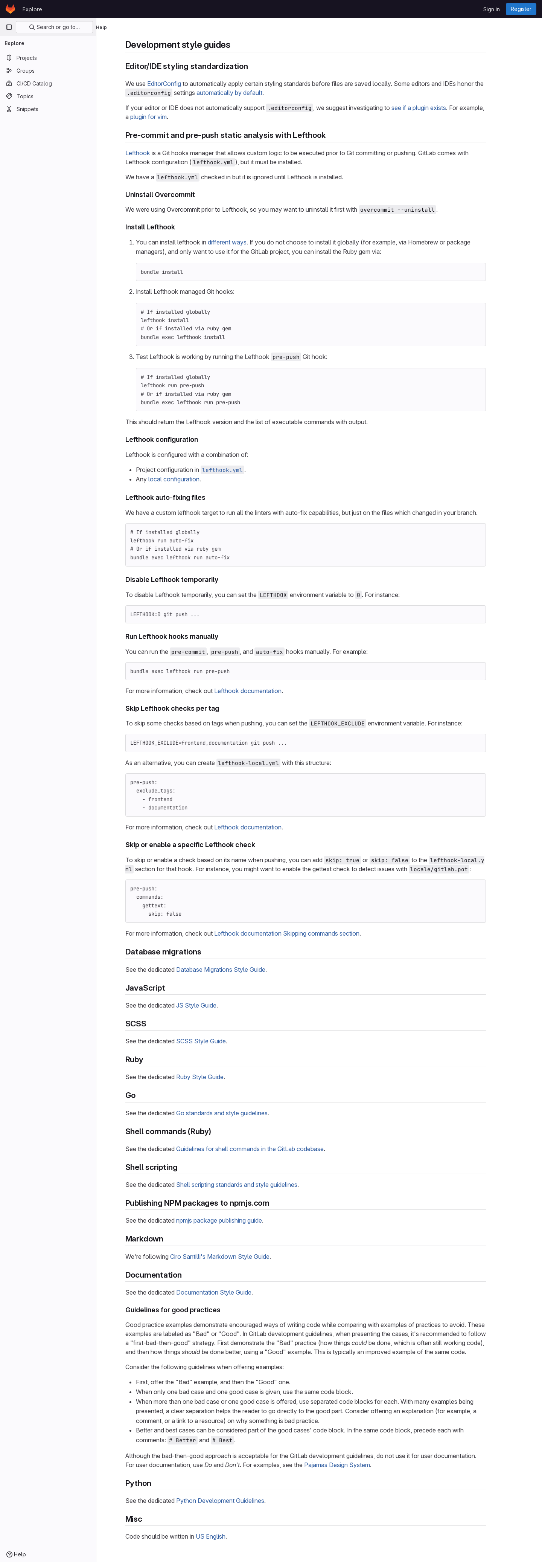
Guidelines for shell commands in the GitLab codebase (263, 1149)
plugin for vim (162, 117)
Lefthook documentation (261, 691)
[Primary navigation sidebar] (9, 27)
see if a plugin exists (432, 107)
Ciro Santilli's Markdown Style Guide (233, 1256)
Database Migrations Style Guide (234, 969)
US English (224, 1536)
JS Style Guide (210, 1005)
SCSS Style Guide (214, 1041)
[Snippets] (48, 109)
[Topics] (48, 96)
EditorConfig (178, 83)
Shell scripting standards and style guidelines (250, 1184)
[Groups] (48, 70)
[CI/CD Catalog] (48, 83)
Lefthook (151, 153)
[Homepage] (10, 9)
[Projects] (48, 58)
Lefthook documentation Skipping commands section (300, 933)
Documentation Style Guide (227, 1292)
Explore (32, 9)
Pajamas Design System (351, 1465)
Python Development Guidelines (234, 1500)
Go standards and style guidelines (235, 1113)
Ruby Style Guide (213, 1077)
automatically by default (243, 92)
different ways (240, 242)
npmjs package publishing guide (233, 1220)
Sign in (491, 9)
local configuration (187, 479)
